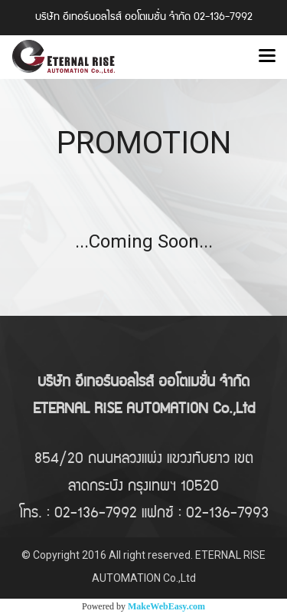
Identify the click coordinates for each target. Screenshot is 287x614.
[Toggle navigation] (267, 57)
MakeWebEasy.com (166, 606)
